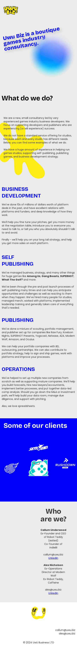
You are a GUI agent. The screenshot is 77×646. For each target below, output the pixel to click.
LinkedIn (53, 558)
